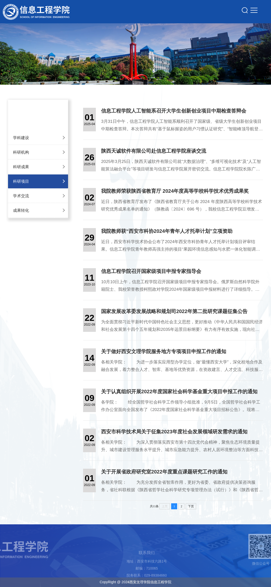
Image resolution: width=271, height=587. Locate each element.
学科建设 (21, 138)
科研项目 (21, 181)
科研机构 (21, 152)
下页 (191, 506)
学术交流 (21, 196)
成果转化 (21, 210)
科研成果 (21, 167)
